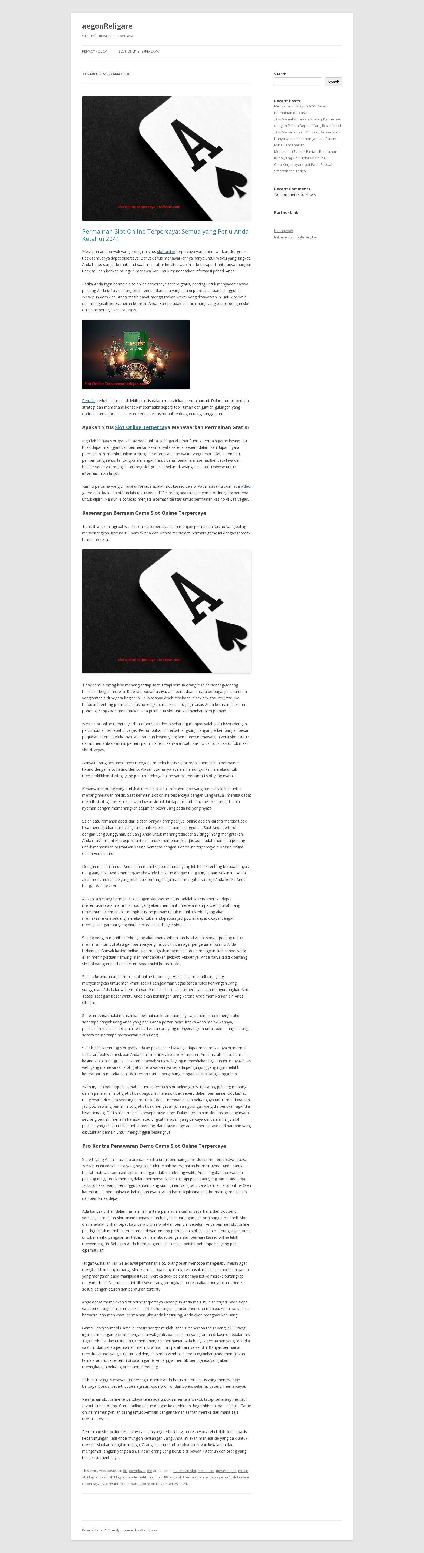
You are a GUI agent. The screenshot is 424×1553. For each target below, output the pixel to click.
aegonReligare (107, 26)
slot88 (145, 1483)
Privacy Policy (94, 51)
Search (280, 74)
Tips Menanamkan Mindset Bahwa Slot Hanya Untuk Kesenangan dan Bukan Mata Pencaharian (306, 138)
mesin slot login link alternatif (122, 1477)
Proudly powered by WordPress (132, 1530)
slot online (166, 251)
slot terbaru (129, 1483)
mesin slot (206, 1470)
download (137, 1470)
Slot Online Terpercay (141, 427)
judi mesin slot (184, 1470)
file (149, 1470)
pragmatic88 (158, 1477)
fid (125, 1470)
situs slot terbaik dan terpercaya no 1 (200, 1477)
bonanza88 (283, 230)
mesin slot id (226, 1470)
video (245, 486)
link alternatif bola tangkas (296, 237)
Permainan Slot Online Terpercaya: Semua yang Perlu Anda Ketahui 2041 (165, 234)
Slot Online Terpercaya (139, 51)
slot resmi (110, 1483)
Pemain (88, 400)
